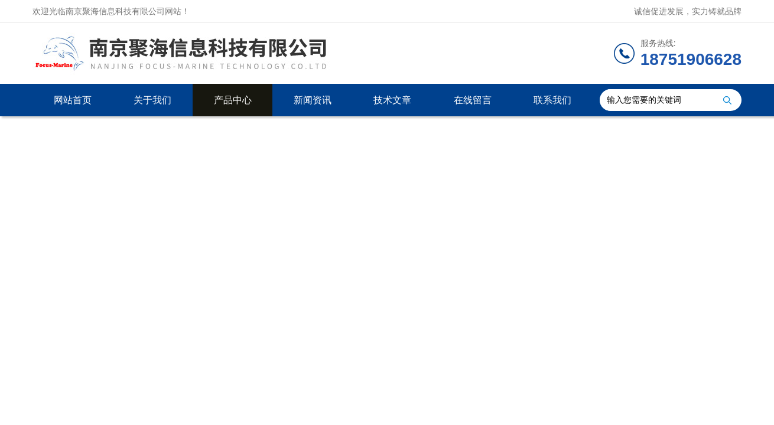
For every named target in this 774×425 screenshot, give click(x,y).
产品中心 (233, 100)
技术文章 (392, 100)
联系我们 (552, 100)
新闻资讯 (312, 100)
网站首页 (73, 100)
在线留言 (473, 100)
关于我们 (152, 100)
